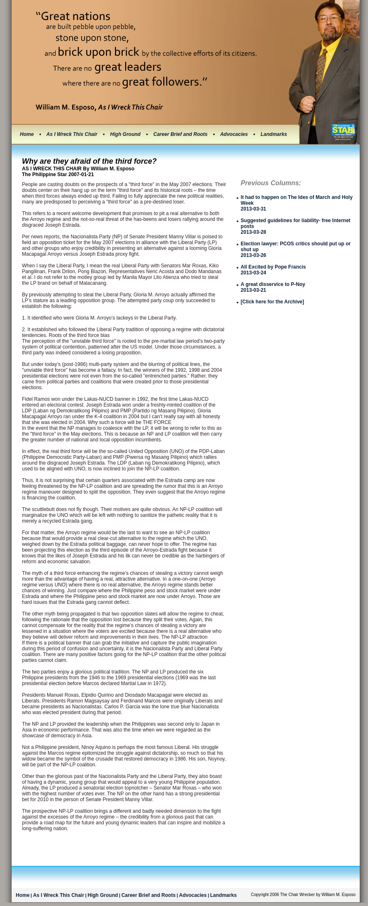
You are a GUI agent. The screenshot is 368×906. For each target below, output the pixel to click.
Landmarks (274, 134)
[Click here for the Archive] (272, 302)
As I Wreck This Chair (72, 134)
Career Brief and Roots (181, 134)
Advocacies (234, 134)
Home (27, 134)
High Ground (126, 134)
